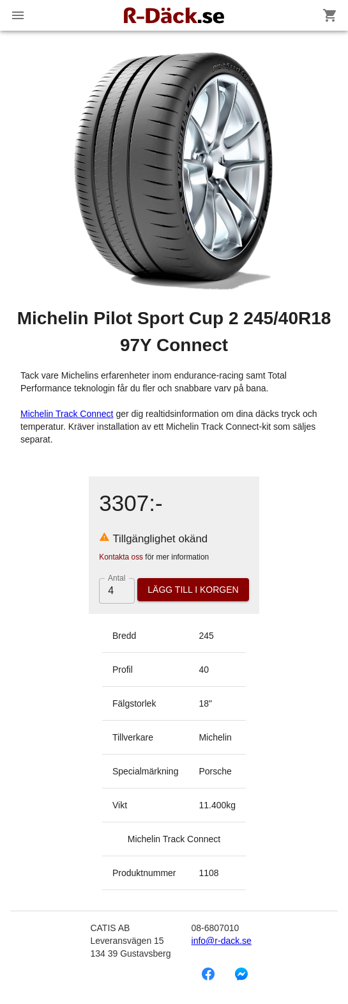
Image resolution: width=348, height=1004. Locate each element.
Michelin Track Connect (67, 414)
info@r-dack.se (222, 941)
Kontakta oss (121, 557)
